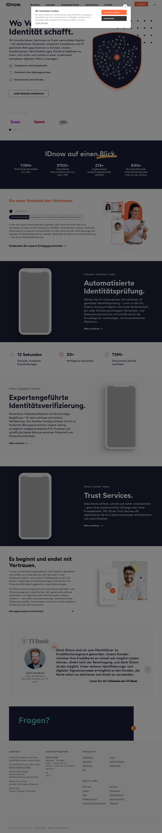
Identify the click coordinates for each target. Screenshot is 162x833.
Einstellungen (109, 18)
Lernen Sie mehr (41, 23)
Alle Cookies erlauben (111, 12)
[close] (125, 6)
